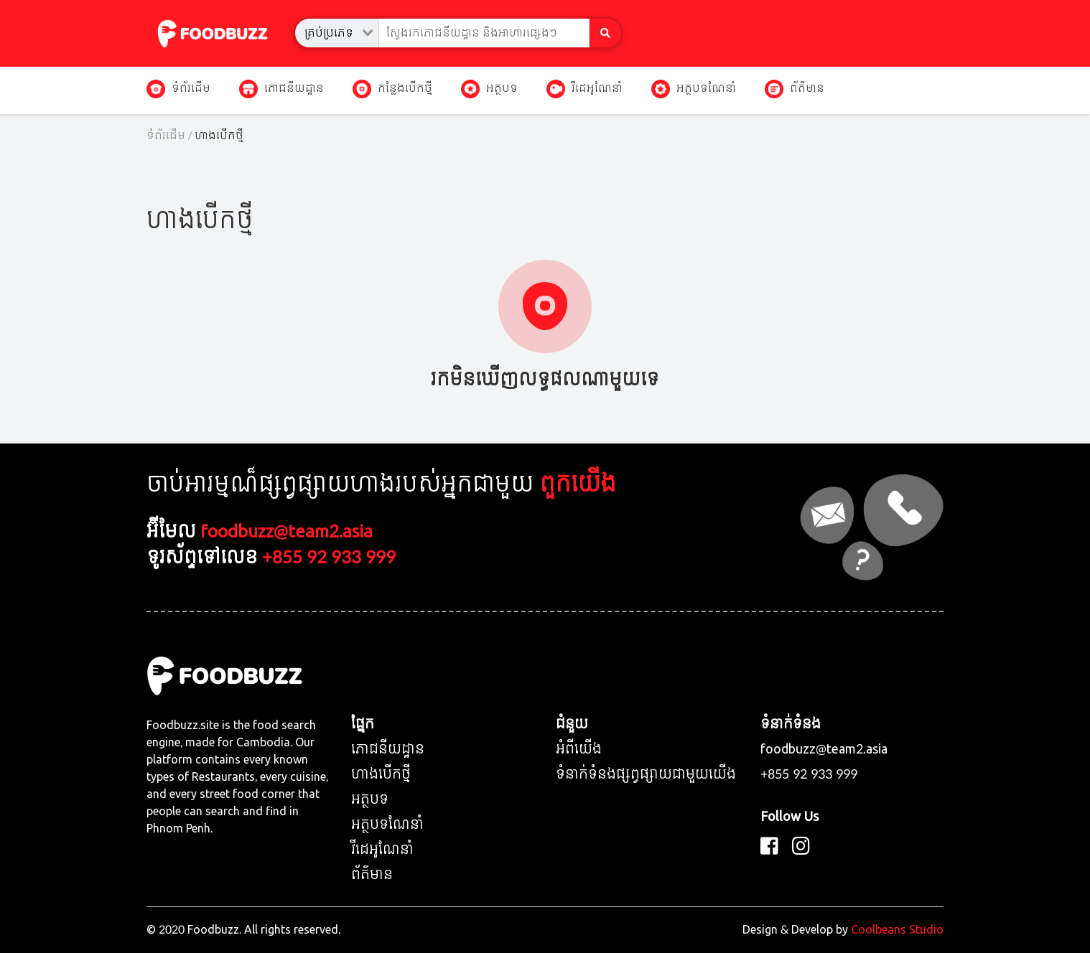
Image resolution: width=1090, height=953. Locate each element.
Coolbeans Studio (897, 929)
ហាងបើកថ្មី (381, 775)
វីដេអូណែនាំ (584, 89)
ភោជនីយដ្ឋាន (281, 89)
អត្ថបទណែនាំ (693, 89)
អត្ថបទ (489, 89)
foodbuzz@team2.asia (286, 532)
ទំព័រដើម (178, 89)
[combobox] (337, 33)
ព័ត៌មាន (794, 89)
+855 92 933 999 (329, 558)
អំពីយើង (579, 749)
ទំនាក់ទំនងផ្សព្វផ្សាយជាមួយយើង (646, 775)
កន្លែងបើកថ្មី (392, 89)
